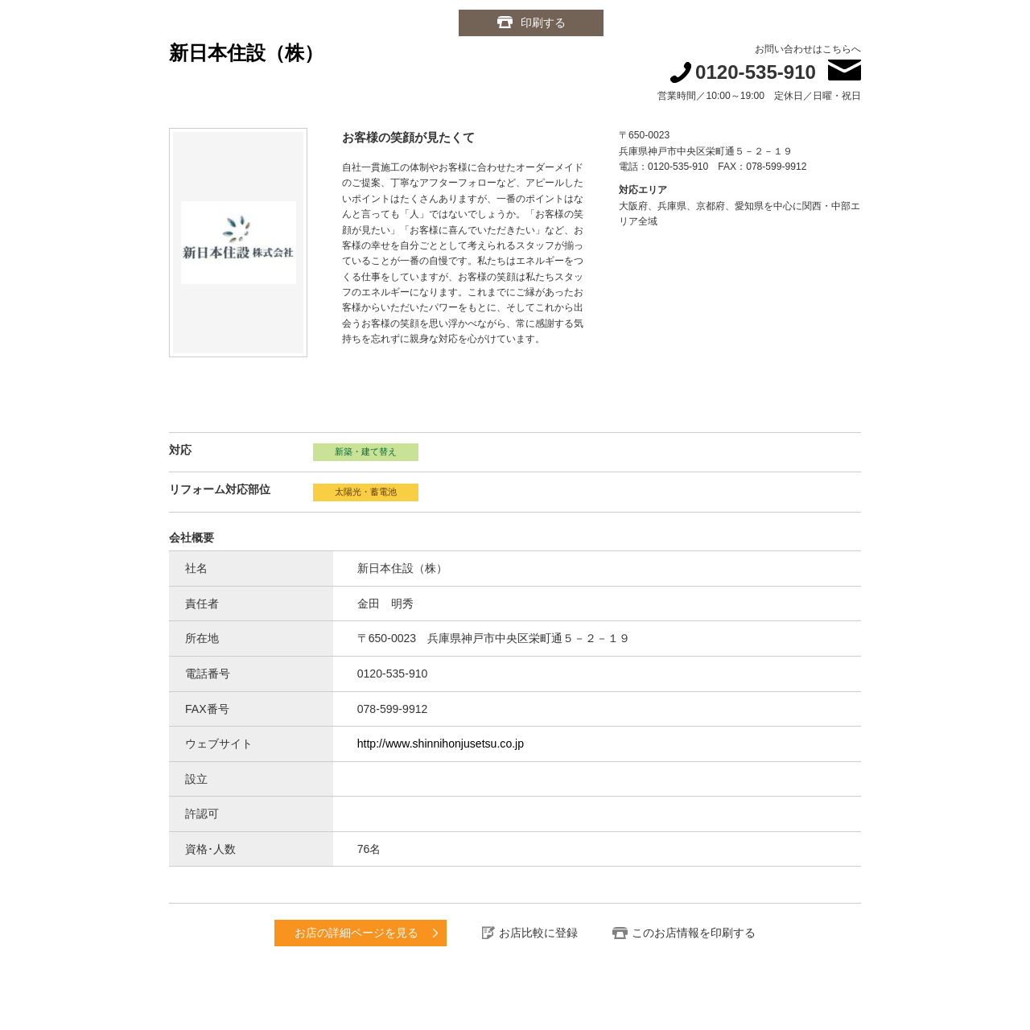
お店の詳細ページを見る (356, 932)
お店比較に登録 (538, 932)
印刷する (543, 22)
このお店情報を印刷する (694, 932)
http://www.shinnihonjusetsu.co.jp (440, 743)
